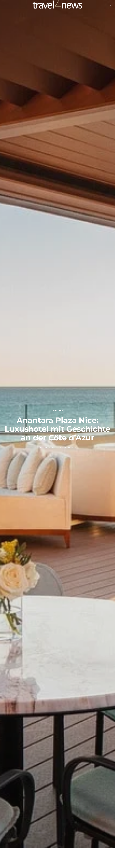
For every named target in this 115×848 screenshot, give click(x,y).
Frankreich (57, 410)
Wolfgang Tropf (48, 447)
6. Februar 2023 (68, 447)
